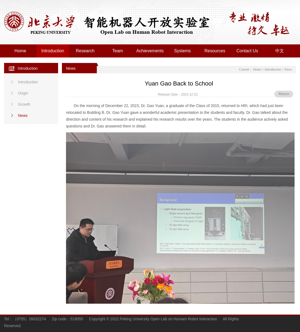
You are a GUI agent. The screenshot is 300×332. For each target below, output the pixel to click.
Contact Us (247, 50)
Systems (182, 50)
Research (85, 50)
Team (117, 50)
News (18, 115)
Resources (214, 50)
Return (283, 94)
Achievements (150, 50)
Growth (19, 104)
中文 (279, 50)
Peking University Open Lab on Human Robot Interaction (114, 23)
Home (20, 50)
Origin (18, 93)
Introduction (52, 50)
